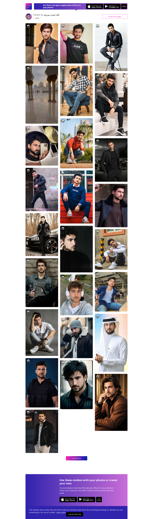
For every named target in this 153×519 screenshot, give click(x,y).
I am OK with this (74, 514)
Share (114, 16)
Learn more (61, 512)
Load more (76, 458)
